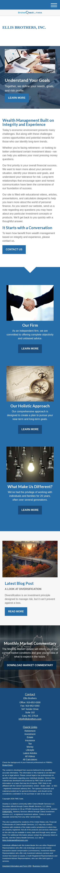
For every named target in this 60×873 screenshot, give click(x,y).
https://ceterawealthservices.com (15, 840)
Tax (30, 743)
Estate (30, 737)
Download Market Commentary (30, 665)
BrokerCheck (7, 765)
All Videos (30, 756)
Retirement (29, 731)
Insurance (30, 740)
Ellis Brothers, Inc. (24, 27)
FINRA (5, 812)
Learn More (16, 97)
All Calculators (30, 759)
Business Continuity (40, 866)
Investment (29, 734)
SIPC (10, 812)
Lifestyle (30, 750)
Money (30, 747)
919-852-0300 (30, 40)
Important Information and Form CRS (16, 866)
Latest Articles (30, 753)
